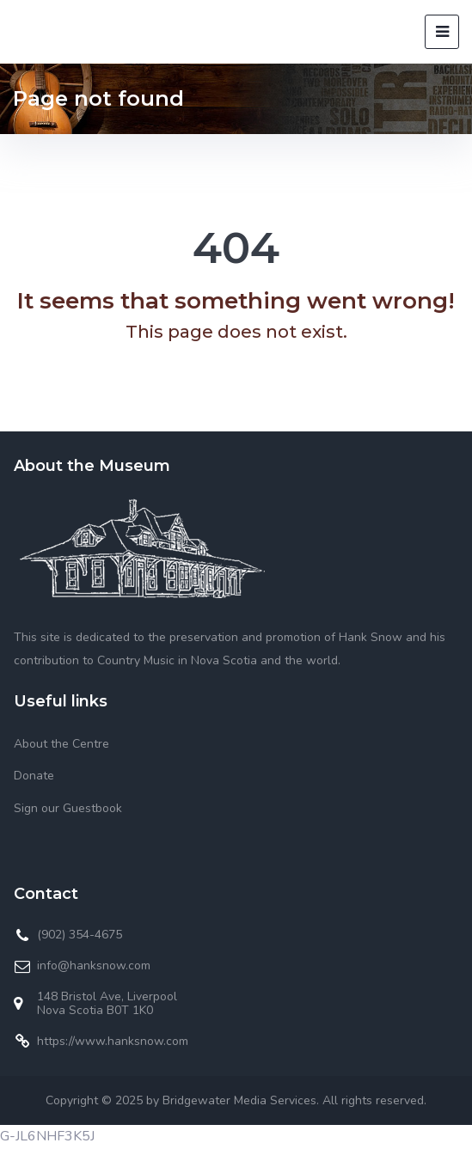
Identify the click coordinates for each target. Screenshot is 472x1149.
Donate (34, 775)
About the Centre (61, 744)
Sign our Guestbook (68, 808)
